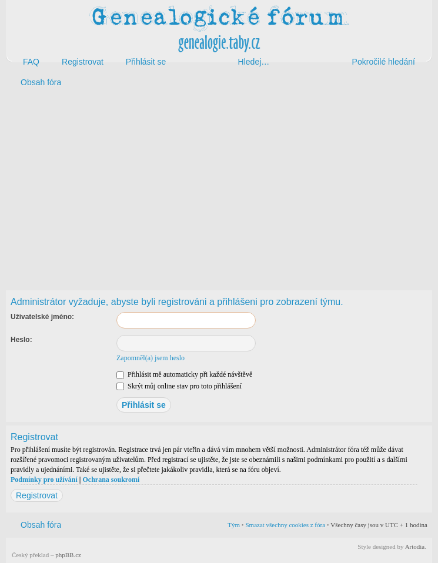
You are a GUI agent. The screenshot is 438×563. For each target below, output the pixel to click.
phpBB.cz (68, 554)
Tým (234, 524)
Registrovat (37, 495)
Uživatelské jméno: (42, 317)
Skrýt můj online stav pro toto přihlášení (179, 386)
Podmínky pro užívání (44, 479)
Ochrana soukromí (110, 479)
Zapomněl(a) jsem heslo (150, 358)
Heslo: (21, 340)
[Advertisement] (219, 187)
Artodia (415, 546)
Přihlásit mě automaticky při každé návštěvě (184, 374)
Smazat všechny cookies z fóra (285, 524)
